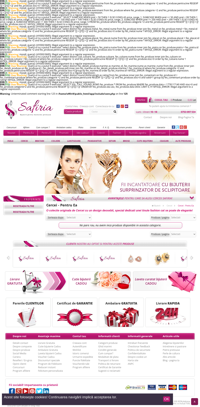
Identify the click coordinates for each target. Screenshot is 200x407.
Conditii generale (107, 350)
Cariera (16, 357)
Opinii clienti (19, 363)
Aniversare (160, 132)
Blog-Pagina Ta (186, 117)
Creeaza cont (87, 106)
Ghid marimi (105, 346)
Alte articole (169, 357)
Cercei (24, 140)
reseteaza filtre (23, 206)
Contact (148, 117)
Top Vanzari (179, 132)
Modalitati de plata (108, 357)
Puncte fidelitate (81, 360)
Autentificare (79, 346)
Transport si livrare (108, 360)
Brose (126, 140)
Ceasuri (164, 140)
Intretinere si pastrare (174, 346)
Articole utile (171, 336)
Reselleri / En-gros (22, 360)
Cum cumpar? (105, 353)
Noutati (11, 132)
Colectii (101, 132)
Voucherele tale (81, 363)
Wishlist (141, 100)
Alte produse (183, 140)
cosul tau (161, 100)
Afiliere (26, 127)
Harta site (133, 360)
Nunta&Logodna (137, 132)
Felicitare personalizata (50, 370)
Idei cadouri (83, 132)
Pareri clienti (144, 127)
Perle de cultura (171, 353)
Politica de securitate (139, 350)
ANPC (131, 363)
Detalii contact (20, 343)
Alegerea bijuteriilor (173, 343)
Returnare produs (124, 127)
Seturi (112, 140)
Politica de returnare (109, 363)
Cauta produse (73, 111)
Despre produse (21, 350)
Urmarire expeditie (83, 357)
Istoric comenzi (81, 353)
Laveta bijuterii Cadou (50, 353)
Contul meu (71, 106)
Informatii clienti (109, 336)
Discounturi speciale (49, 360)
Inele (10, 140)
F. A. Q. (106, 127)
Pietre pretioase (171, 350)
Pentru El (46, 132)
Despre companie (22, 346)
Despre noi (166, 117)
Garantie (161, 127)
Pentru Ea (28, 132)
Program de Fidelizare (50, 363)
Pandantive (95, 140)
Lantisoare (74, 140)
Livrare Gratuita (46, 343)
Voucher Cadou (46, 357)
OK (166, 399)
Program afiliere (21, 370)
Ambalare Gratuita (48, 350)
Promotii (64, 132)
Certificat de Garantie (109, 367)
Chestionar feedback (139, 346)
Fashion (117, 132)
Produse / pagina (160, 217)
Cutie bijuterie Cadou (49, 346)
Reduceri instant (47, 367)
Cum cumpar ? (43, 127)
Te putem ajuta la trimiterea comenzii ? (170, 106)
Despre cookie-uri (137, 357)
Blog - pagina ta (171, 360)
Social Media (19, 353)
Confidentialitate (137, 353)
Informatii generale (140, 336)
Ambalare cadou (63, 127)
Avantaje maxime (49, 336)
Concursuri (11, 127)
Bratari (39, 140)
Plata (80, 127)
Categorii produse (108, 343)
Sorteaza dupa (56, 217)
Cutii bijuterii (145, 140)
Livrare (93, 127)
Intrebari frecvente (138, 343)
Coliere (55, 140)
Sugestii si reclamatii (109, 370)
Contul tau (79, 336)
